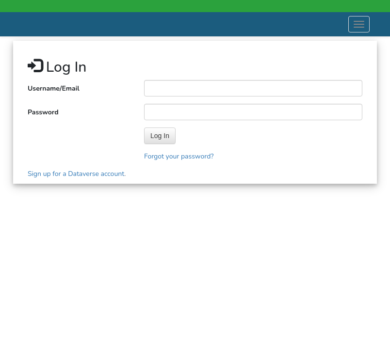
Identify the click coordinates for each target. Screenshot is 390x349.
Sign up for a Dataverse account (76, 173)
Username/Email (54, 88)
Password (43, 112)
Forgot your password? (179, 156)
